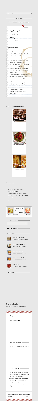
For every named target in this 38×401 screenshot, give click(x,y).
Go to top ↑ (28, 396)
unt (8, 198)
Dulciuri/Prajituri (13, 191)
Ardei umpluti (16, 264)
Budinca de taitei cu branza (19, 22)
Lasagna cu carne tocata (18, 257)
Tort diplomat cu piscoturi (19, 244)
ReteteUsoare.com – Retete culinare (19, 5)
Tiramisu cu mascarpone (18, 237)
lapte (22, 195)
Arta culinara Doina (15, 320)
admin (12, 40)
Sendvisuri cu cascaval (12, 214)
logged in (15, 306)
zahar (11, 198)
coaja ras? (17, 195)
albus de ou (20, 193)
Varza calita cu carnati (18, 251)
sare (25, 195)
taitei (27, 195)
